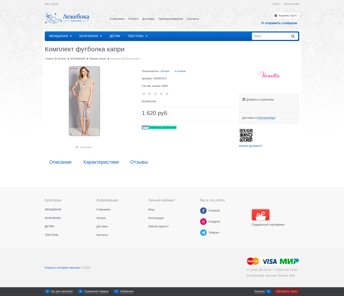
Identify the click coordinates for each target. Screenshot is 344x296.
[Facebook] (203, 210)
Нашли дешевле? (250, 145)
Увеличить (86, 147)
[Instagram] (203, 221)
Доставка (148, 18)
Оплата (133, 18)
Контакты (193, 18)
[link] (267, 118)
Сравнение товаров (96, 291)
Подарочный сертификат (268, 217)
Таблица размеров (170, 18)
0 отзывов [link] (180, 71)
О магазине (117, 18)
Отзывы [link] (139, 162)
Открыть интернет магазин (62, 267)
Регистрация (291, 3)
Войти (276, 3)
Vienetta (164, 71)
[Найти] (293, 36)
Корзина (259, 291)
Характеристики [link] (101, 162)
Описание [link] (60, 162)
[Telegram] (203, 232)
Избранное (127, 291)
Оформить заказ (286, 291)
